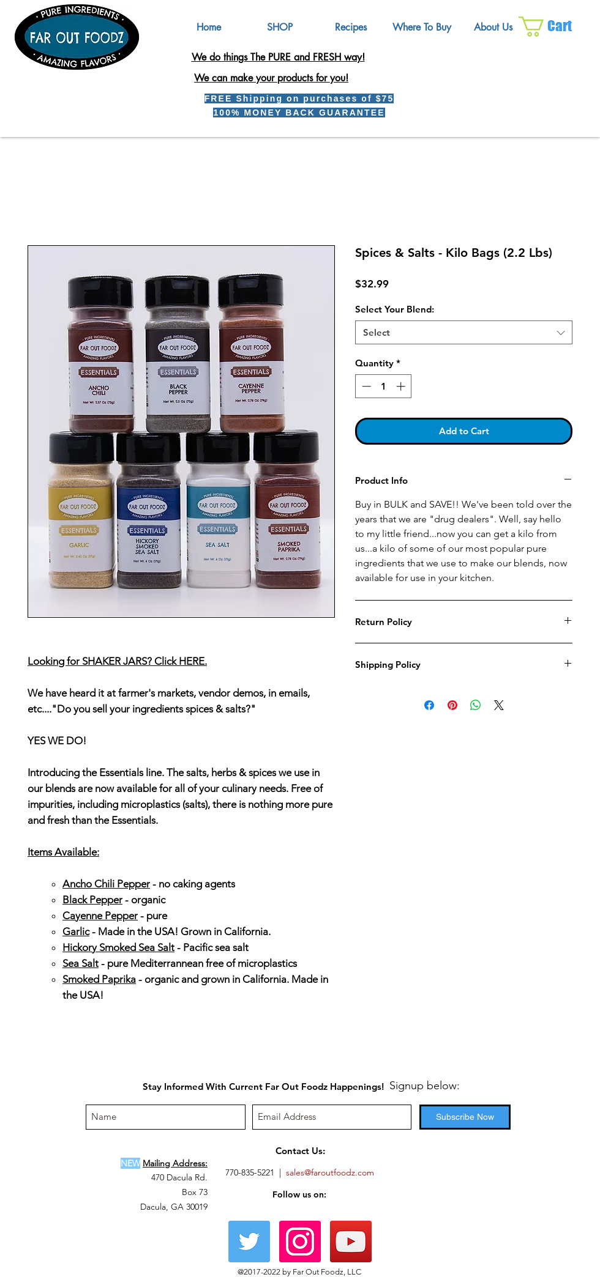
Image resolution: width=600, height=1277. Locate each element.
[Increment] (402, 386)
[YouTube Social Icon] (351, 1241)
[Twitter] (249, 1241)
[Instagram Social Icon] (300, 1241)
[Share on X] (499, 705)
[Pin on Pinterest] (452, 705)
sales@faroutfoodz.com (330, 1172)
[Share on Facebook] (429, 705)
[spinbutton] (383, 386)
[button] (556, 27)
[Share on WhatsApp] (475, 705)
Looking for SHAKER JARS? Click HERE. (117, 661)
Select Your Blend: (394, 309)
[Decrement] (365, 386)
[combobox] (463, 332)
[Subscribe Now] (465, 1117)
